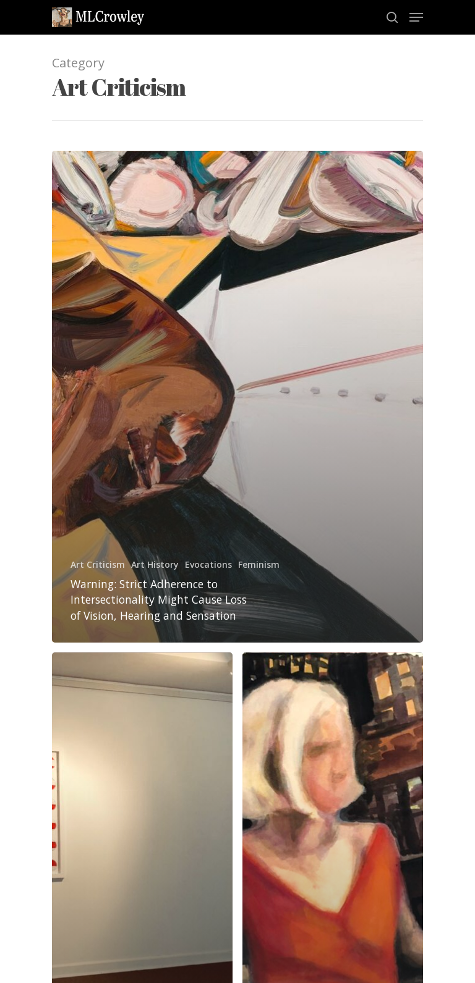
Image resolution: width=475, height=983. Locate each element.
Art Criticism (98, 564)
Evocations (208, 564)
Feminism (259, 564)
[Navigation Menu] (416, 17)
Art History (155, 564)
